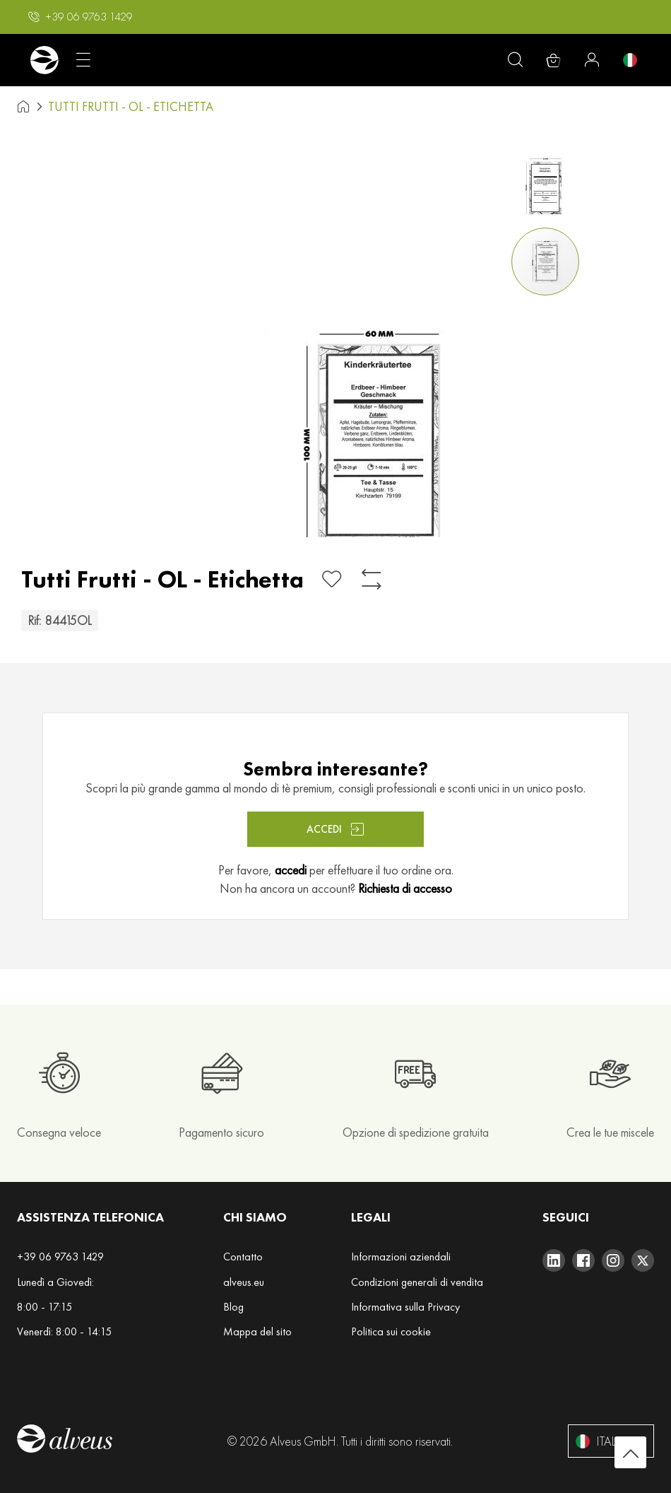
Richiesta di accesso (405, 888)
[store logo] (44, 60)
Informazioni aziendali (401, 1256)
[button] (80, 17)
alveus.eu (243, 1282)
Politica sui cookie (391, 1331)
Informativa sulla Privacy (405, 1306)
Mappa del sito (257, 1331)
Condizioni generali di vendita (417, 1282)
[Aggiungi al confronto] (371, 579)
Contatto (243, 1256)
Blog (233, 1306)
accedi (291, 870)
